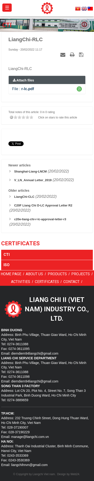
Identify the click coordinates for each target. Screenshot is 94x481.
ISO (7, 265)
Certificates (47, 281)
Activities (20, 281)
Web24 (74, 474)
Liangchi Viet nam (44, 474)
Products (57, 274)
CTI (7, 254)
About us (34, 274)
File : (23, 89)
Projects (80, 274)
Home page (11, 274)
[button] (79, 89)
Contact (71, 281)
